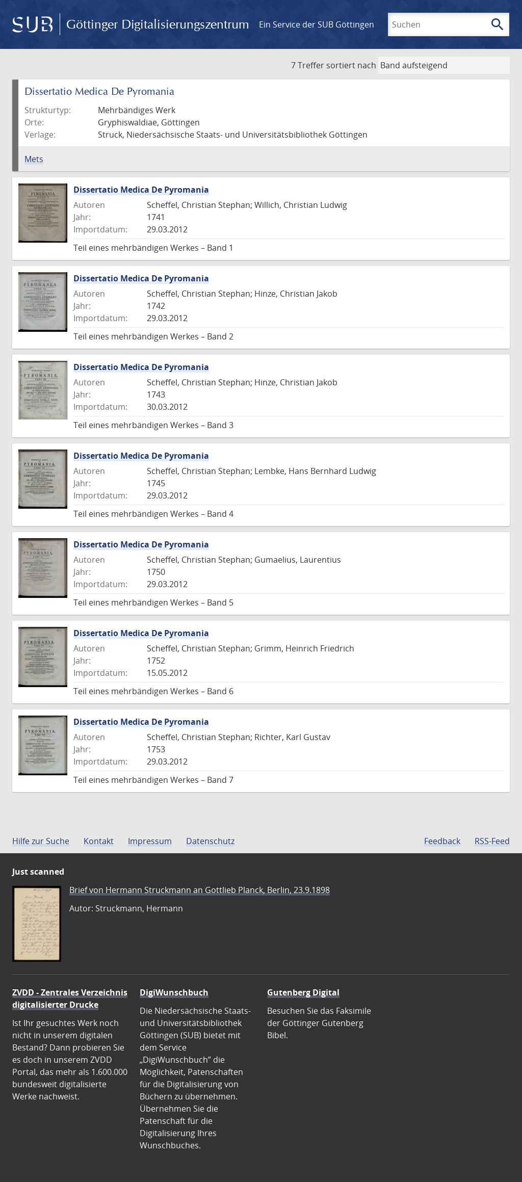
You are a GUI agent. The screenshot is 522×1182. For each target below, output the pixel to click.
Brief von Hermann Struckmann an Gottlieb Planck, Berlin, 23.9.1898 (199, 890)
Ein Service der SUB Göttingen (316, 24)
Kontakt (99, 841)
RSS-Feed (492, 841)
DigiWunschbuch (174, 992)
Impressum (150, 841)
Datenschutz (210, 841)
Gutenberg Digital (303, 992)
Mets (33, 159)
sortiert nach (351, 65)
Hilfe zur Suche (40, 841)
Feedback (442, 841)
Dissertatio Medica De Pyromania (141, 189)
